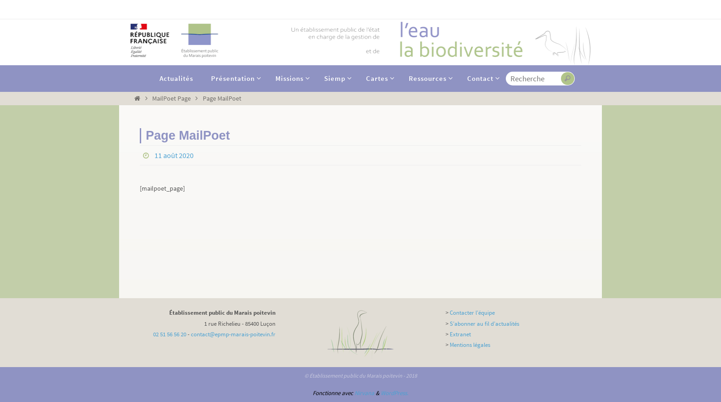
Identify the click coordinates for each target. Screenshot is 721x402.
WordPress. (394, 393)
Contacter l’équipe (472, 313)
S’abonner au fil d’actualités (484, 324)
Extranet (460, 334)
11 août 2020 (174, 155)
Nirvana (364, 393)
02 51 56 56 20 (169, 334)
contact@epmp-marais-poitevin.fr (233, 334)
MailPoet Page (171, 98)
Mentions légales (470, 345)
